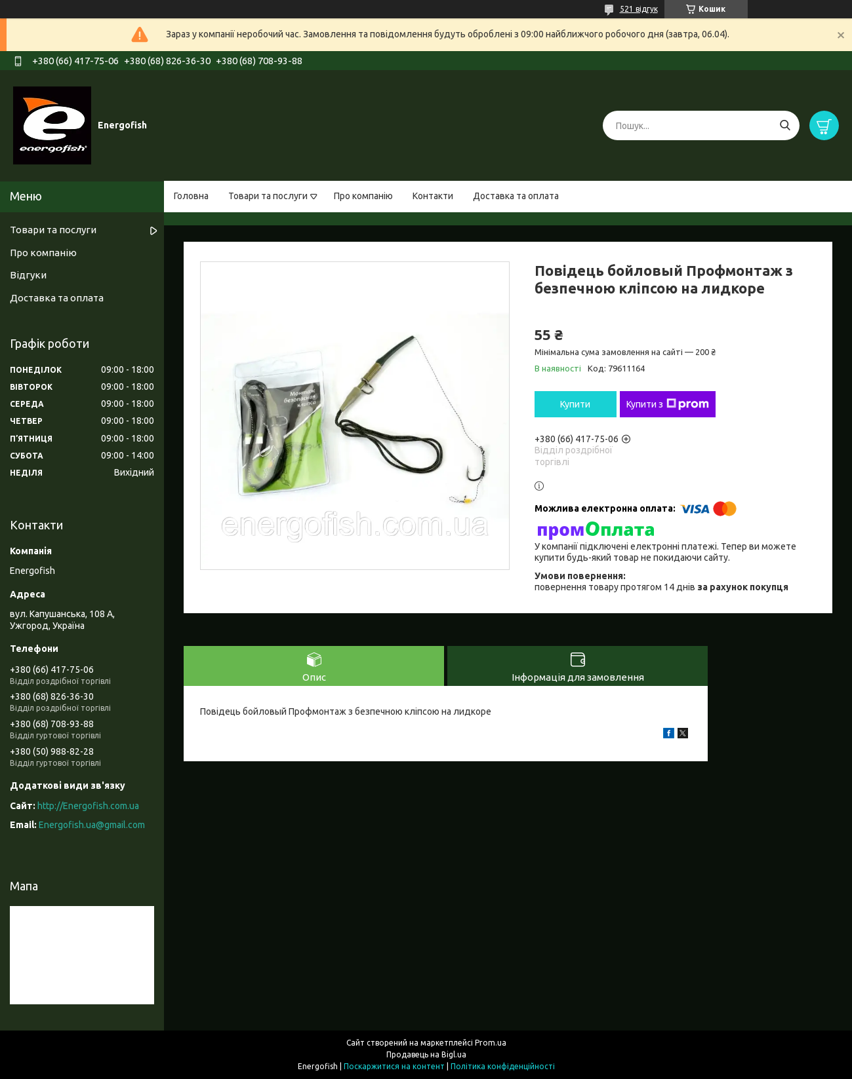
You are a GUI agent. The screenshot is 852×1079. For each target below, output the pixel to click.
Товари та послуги (268, 196)
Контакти (433, 196)
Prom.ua (490, 1042)
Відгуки (28, 274)
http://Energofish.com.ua (88, 806)
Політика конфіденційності (503, 1066)
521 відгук (639, 9)
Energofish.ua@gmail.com (92, 825)
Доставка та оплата (516, 196)
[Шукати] (785, 125)
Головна (191, 196)
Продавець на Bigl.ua (426, 1054)
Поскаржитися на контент (394, 1066)
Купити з (667, 404)
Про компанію (363, 196)
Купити (575, 404)
